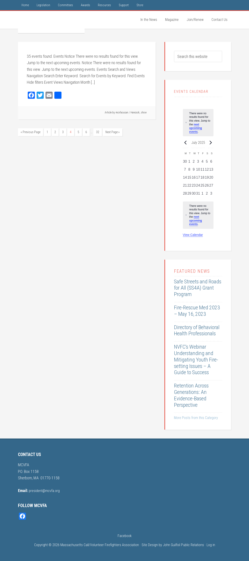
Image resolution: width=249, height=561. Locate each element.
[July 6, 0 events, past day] (211, 163)
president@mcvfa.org (45, 490)
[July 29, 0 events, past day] (189, 195)
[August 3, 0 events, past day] (211, 195)
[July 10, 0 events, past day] (198, 171)
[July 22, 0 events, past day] (189, 187)
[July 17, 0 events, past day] (198, 179)
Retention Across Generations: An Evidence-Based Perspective (191, 395)
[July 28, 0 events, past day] (185, 195)
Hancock (135, 112)
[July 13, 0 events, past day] (211, 171)
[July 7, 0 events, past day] (185, 171)
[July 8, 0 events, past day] (189, 171)
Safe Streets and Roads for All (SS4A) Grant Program (197, 288)
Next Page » (112, 132)
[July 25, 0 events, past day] (202, 187)
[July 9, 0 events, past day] (194, 171)
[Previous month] (185, 142)
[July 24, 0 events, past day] (198, 187)
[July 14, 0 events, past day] (185, 179)
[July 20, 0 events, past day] (211, 179)
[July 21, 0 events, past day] (185, 187)
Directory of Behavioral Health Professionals (196, 330)
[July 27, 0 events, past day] (211, 187)
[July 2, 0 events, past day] (194, 163)
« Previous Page (30, 132)
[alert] (198, 215)
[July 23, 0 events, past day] (194, 187)
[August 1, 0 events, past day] (202, 195)
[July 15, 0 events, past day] (189, 179)
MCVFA (51, 22)
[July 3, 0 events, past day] (198, 163)
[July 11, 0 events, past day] (202, 171)
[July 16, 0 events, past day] (194, 179)
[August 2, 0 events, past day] (207, 195)
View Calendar (193, 235)
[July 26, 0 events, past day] (207, 187)
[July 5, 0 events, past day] (207, 163)
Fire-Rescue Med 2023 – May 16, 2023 (197, 310)
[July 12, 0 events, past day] (207, 171)
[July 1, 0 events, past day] (189, 163)
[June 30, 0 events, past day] (185, 163)
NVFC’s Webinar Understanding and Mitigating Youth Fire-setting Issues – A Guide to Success (196, 359)
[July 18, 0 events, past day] (202, 179)
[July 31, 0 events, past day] (198, 195)
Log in (211, 545)
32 (97, 132)
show (144, 112)
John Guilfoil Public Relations (183, 545)
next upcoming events (195, 128)
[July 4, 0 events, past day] (202, 163)
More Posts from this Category (196, 418)
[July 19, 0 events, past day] (207, 179)
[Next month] (210, 142)
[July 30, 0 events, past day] (194, 195)
